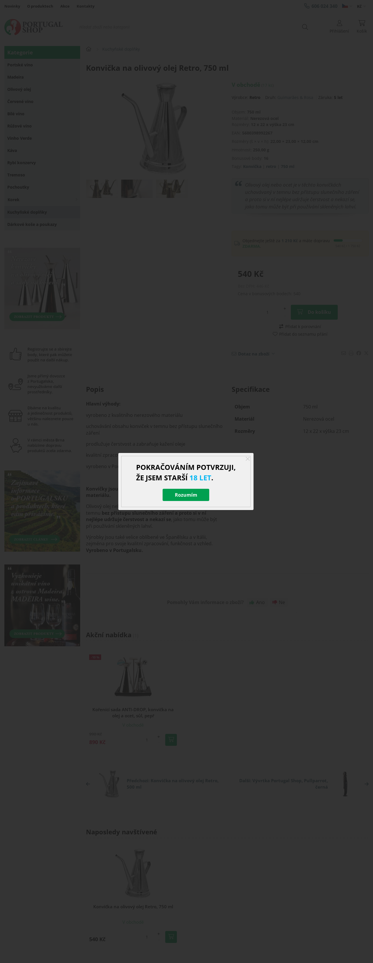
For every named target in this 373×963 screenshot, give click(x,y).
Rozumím (186, 495)
